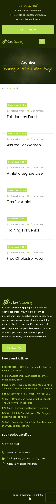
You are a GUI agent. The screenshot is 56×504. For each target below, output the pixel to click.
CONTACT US (14, 347)
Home (5, 88)
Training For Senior (23, 230)
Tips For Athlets (20, 201)
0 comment (35, 111)
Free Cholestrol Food (25, 258)
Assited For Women (24, 145)
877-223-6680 (22, 452)
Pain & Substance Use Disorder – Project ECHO (26, 393)
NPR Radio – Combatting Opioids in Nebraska (25, 408)
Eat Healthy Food (22, 116)
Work (15, 88)
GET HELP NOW (28, 29)
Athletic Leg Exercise (25, 173)
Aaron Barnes (15, 111)
